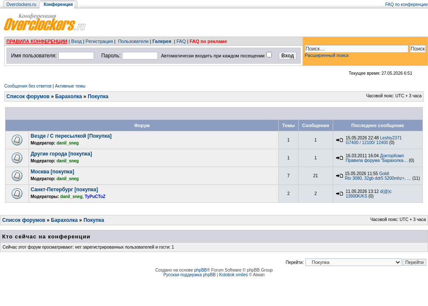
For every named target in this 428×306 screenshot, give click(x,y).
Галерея (161, 41)
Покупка (98, 96)
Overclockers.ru (21, 4)
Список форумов (27, 96)
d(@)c (385, 191)
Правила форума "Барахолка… (377, 160)
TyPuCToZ (95, 196)
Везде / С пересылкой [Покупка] (71, 136)
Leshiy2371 (391, 138)
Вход (76, 41)
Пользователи (133, 41)
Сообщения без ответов (27, 86)
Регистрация (99, 41)
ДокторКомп (392, 155)
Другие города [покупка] (61, 154)
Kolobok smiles (233, 274)
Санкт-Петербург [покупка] (64, 190)
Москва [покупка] (52, 172)
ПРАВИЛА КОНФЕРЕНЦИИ (36, 41)
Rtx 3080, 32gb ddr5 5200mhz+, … (378, 178)
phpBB (200, 270)
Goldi (384, 173)
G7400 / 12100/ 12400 (367, 142)
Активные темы (70, 86)
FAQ (181, 41)
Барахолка (68, 96)
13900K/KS (357, 196)
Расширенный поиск (327, 55)
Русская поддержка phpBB (189, 274)
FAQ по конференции (406, 4)
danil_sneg (68, 143)
